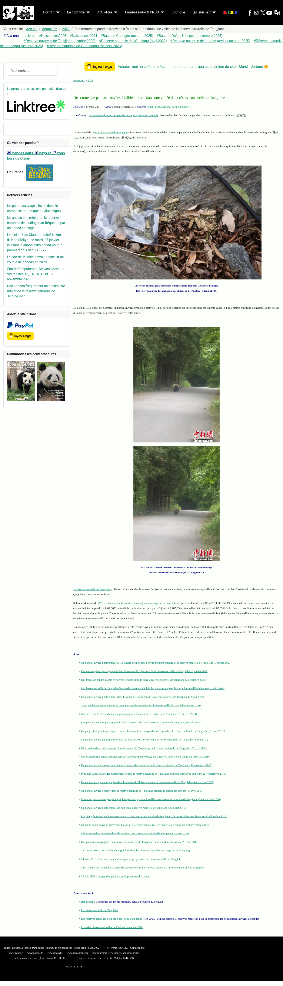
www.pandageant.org (77, 952)
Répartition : (88, 901)
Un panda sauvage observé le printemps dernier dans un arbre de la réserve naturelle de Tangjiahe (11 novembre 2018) (146, 765)
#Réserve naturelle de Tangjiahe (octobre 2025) (60, 41)
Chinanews (184, 106)
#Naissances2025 (52, 36)
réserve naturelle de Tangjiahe (110, 132)
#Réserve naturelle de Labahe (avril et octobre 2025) (210, 41)
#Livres (30, 36)
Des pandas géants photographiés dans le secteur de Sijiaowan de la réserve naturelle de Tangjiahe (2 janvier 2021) (144, 671)
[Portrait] (57, 12)
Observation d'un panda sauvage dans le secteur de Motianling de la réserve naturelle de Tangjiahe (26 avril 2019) (144, 748)
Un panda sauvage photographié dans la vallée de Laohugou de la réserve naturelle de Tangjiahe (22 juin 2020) (142, 696)
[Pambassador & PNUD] (161, 12)
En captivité (75, 12)
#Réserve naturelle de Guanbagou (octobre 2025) (84, 46)
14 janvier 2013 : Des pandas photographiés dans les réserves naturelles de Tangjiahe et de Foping (135, 850)
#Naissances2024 (83, 36)
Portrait (48, 12)
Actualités (104, 12)
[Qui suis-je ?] (213, 12)
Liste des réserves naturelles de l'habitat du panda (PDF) (112, 927)
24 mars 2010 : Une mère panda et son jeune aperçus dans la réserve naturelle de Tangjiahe (131, 859)
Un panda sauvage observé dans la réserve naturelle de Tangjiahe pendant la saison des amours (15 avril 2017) (142, 790)
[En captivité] (87, 12)
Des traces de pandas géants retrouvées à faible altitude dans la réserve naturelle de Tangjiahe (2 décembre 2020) (143, 679)
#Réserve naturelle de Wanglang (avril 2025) (133, 41)
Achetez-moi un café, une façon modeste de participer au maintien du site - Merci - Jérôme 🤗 (193, 67)
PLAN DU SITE (74, 966)
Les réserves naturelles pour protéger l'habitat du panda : (112, 918)
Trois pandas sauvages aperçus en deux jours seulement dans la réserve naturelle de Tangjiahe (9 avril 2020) (141, 705)
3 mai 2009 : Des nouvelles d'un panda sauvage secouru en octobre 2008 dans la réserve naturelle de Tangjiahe (142, 867)
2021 (90, 80)
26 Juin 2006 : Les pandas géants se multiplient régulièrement (115, 876)
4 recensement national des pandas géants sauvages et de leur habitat (138, 603)
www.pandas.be (55, 952)
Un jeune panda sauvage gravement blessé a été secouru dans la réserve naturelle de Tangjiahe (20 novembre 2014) (145, 824)
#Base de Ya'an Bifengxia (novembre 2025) (189, 36)
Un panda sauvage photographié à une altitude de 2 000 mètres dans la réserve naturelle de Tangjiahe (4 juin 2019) (144, 739)
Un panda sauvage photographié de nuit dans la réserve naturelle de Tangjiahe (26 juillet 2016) (133, 807)
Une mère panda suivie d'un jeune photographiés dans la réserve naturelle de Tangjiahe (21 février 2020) (139, 714)
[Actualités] (114, 12)
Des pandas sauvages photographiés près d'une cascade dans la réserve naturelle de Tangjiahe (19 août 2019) (141, 722)
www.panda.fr (16, 952)
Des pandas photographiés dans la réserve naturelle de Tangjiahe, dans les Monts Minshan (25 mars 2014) (139, 841)
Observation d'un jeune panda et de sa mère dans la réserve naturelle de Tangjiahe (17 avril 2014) (135, 833)
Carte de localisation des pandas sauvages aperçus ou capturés (123, 115)
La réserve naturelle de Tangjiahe (91, 589)
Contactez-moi (137, 947)
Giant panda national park (162, 106)
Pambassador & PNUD (142, 12)
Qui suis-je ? (202, 12)
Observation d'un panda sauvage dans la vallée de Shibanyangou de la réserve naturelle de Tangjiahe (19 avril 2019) (145, 756)
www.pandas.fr (35, 952)
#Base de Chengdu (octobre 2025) (127, 36)
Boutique (178, 12)
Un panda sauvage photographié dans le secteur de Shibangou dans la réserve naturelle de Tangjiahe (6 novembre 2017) (147, 782)
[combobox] (32, 71)
